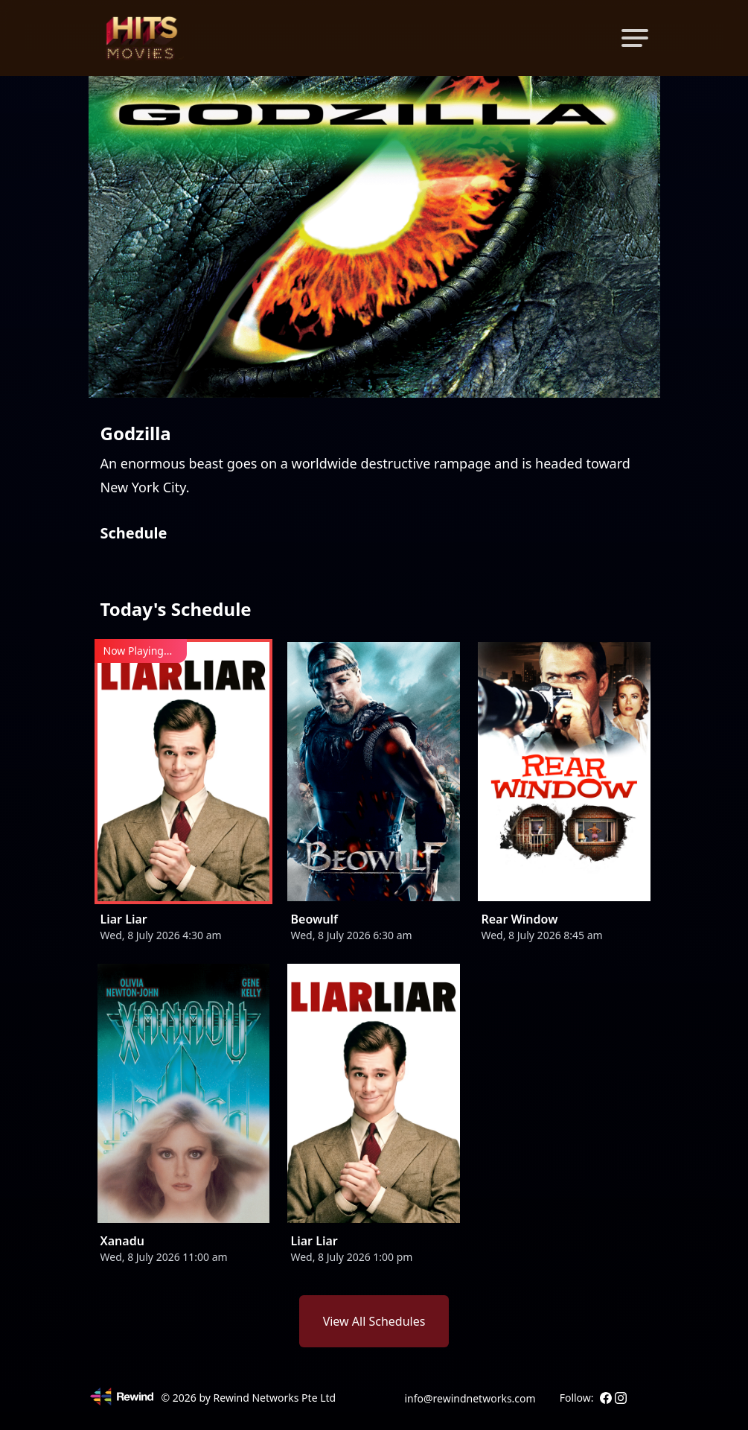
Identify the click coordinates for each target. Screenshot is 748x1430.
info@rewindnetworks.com (469, 1398)
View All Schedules (374, 1321)
